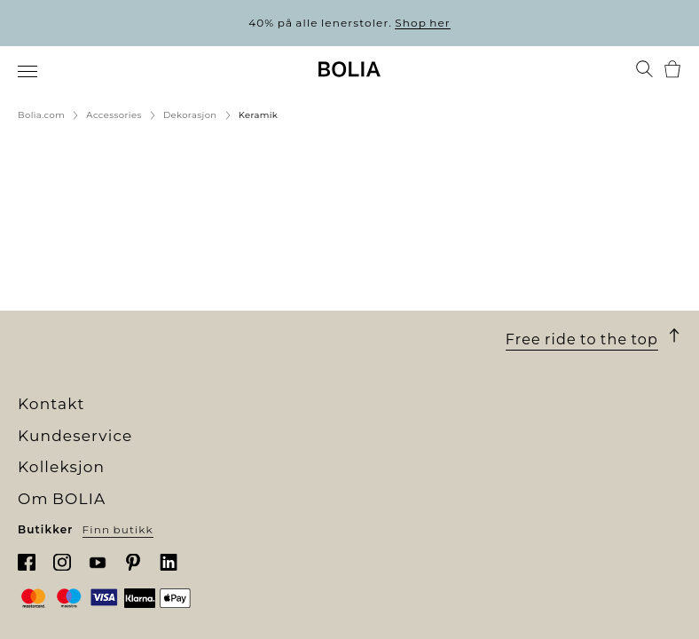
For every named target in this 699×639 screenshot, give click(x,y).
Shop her (423, 22)
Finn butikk (117, 529)
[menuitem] (29, 71)
